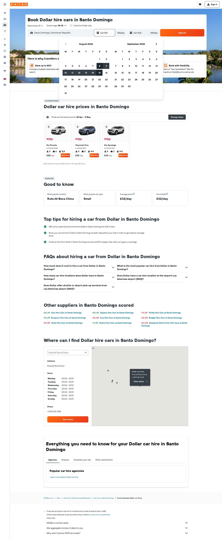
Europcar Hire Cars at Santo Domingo (65, 317)
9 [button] (106, 65)
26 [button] (79, 86)
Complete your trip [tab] (82, 460)
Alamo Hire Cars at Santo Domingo (112, 323)
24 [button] (65, 86)
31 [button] (66, 93)
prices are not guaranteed (100, 515)
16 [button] (106, 72)
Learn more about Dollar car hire (64, 477)
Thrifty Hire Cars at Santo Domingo (161, 312)
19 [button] (79, 79)
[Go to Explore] (4, 45)
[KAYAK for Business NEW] (4, 63)
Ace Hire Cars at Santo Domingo (111, 317)
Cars (58, 498)
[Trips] (4, 71)
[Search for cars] (4, 25)
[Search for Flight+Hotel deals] (4, 31)
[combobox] (35, 25)
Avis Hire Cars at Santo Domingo (63, 312)
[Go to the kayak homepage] (19, 4)
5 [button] (79, 65)
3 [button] (65, 65)
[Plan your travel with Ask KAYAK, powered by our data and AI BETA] (4, 39)
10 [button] (65, 72)
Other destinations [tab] (104, 460)
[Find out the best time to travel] (4, 57)
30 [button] (106, 86)
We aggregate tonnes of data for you (117, 528)
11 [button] (72, 72)
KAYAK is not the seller (117, 523)
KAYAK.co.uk (48, 498)
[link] (67, 419)
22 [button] (99, 79)
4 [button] (72, 65)
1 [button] (99, 59)
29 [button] (99, 86)
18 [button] (72, 79)
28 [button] (92, 86)
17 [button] (66, 79)
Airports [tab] (65, 460)
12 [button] (79, 72)
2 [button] (106, 59)
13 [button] (86, 72)
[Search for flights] (4, 13)
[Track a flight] (4, 51)
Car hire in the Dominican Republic (77, 498)
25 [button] (72, 86)
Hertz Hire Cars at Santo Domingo (63, 323)
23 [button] (106, 79)
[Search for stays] (4, 19)
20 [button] (86, 79)
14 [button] (93, 72)
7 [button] (92, 65)
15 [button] (100, 72)
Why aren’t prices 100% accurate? (117, 533)
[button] (5, 4)
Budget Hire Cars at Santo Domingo (161, 317)
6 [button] (86, 65)
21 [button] (93, 79)
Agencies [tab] (52, 460)
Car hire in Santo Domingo (104, 498)
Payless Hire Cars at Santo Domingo (113, 312)
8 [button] (99, 65)
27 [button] (86, 86)
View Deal (65, 155)
